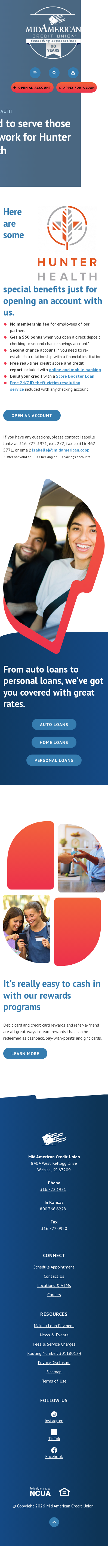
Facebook (54, 1456)
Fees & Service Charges (54, 1344)
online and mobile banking (75, 369)
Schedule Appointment (54, 1267)
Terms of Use (54, 1381)
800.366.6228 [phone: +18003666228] (53, 1208)
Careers (54, 1294)
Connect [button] (54, 1255)
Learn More (25, 1053)
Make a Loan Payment (54, 1325)
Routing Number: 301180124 (54, 1353)
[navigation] (35, 72)
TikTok (54, 1438)
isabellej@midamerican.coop (61, 450)
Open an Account (32, 415)
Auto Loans (54, 724)
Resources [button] (54, 1314)
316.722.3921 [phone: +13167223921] (53, 1189)
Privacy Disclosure (54, 1362)
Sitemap (54, 1371)
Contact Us (54, 1276)
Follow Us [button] (54, 1400)
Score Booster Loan (75, 376)
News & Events (54, 1334)
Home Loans (54, 742)
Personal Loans (54, 760)
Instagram (54, 1420)
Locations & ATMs (54, 1285)
